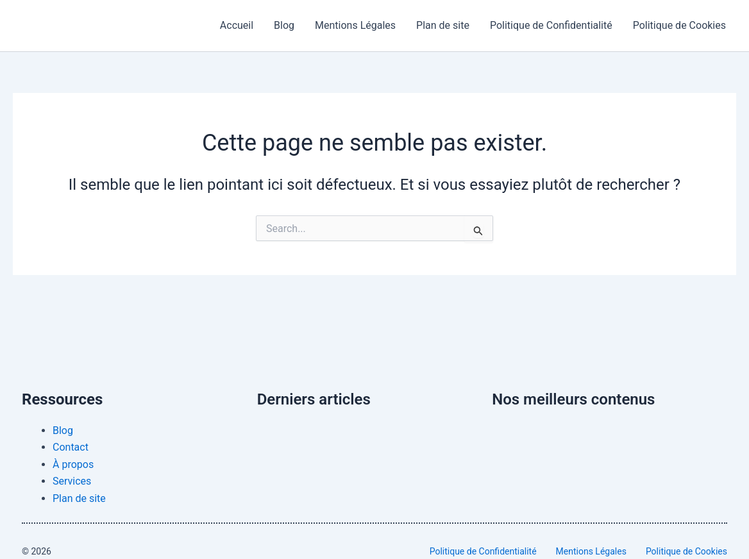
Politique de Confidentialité (551, 25)
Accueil (236, 25)
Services (72, 481)
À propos (73, 464)
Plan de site (442, 25)
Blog (284, 25)
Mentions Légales (355, 25)
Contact (70, 447)
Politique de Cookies (679, 25)
